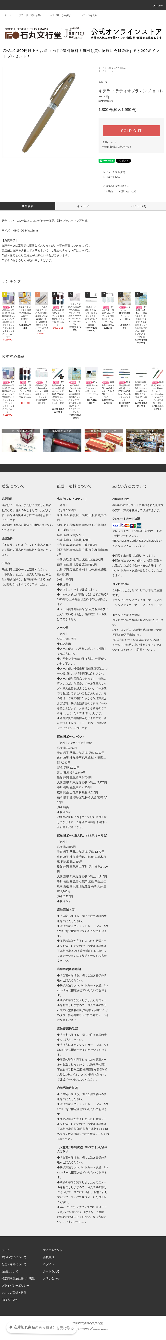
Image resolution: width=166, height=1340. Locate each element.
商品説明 (28, 206)
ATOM (13, 1299)
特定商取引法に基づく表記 (116, 146)
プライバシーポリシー (15, 1285)
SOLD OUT (131, 131)
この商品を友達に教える (114, 185)
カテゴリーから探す (58, 15)
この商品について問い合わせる (117, 191)
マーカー (111, 71)
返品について (109, 142)
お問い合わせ (51, 1278)
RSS (4, 1299)
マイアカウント (52, 1250)
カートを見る (51, 1271)
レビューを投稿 (109, 176)
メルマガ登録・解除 (14, 1292)
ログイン (48, 1264)
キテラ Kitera (119, 68)
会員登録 (48, 1257)
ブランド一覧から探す (28, 15)
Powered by (83, 1329)
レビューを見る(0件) (112, 172)
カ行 (109, 68)
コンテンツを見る (85, 15)
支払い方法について (14, 1257)
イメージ (83, 206)
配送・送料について (14, 1264)
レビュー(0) (138, 206)
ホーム (7, 15)
